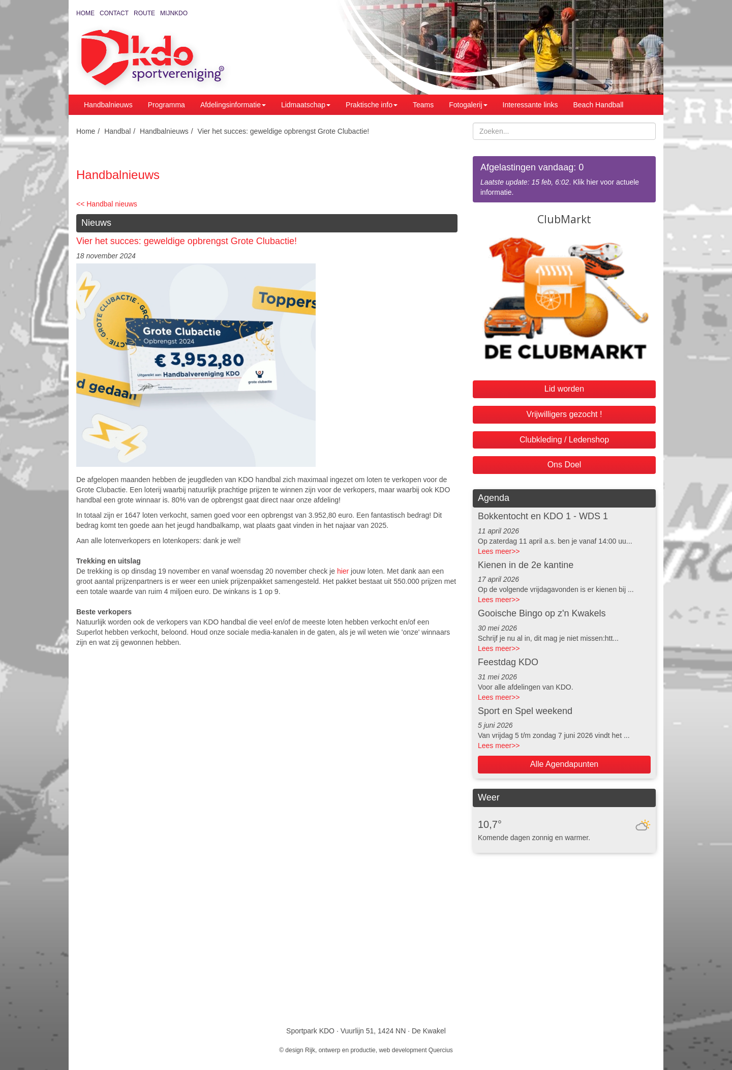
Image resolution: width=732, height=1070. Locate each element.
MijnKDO (174, 13)
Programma (166, 105)
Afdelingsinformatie (233, 105)
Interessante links (530, 105)
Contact (114, 13)
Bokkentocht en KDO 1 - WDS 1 (543, 516)
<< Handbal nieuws (106, 204)
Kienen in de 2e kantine (525, 565)
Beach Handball (598, 105)
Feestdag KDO (508, 662)
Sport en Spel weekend (525, 711)
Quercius (441, 1050)
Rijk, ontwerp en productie (340, 1050)
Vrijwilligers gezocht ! (564, 414)
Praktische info (372, 105)
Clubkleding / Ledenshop (564, 439)
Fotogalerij (468, 105)
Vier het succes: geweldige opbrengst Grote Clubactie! (284, 131)
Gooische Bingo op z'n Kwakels (542, 613)
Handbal (117, 131)
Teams (423, 105)
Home (85, 13)
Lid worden (564, 388)
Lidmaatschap (305, 105)
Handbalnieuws (108, 105)
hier (343, 571)
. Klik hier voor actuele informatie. (564, 178)
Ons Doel (564, 464)
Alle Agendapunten (564, 764)
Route (144, 13)
